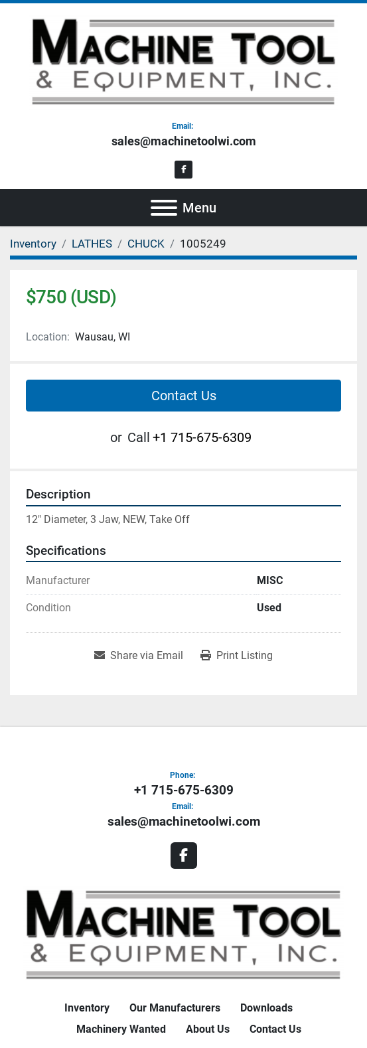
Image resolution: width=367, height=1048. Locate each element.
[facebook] (183, 170)
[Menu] (164, 208)
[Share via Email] (139, 655)
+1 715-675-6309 (202, 437)
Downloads (266, 1008)
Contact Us (183, 396)
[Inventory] (33, 243)
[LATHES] (92, 243)
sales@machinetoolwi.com (183, 141)
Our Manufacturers (174, 1008)
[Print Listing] (236, 655)
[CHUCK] (146, 243)
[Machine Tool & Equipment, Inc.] (184, 933)
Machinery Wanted (121, 1029)
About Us (208, 1029)
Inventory (87, 1008)
